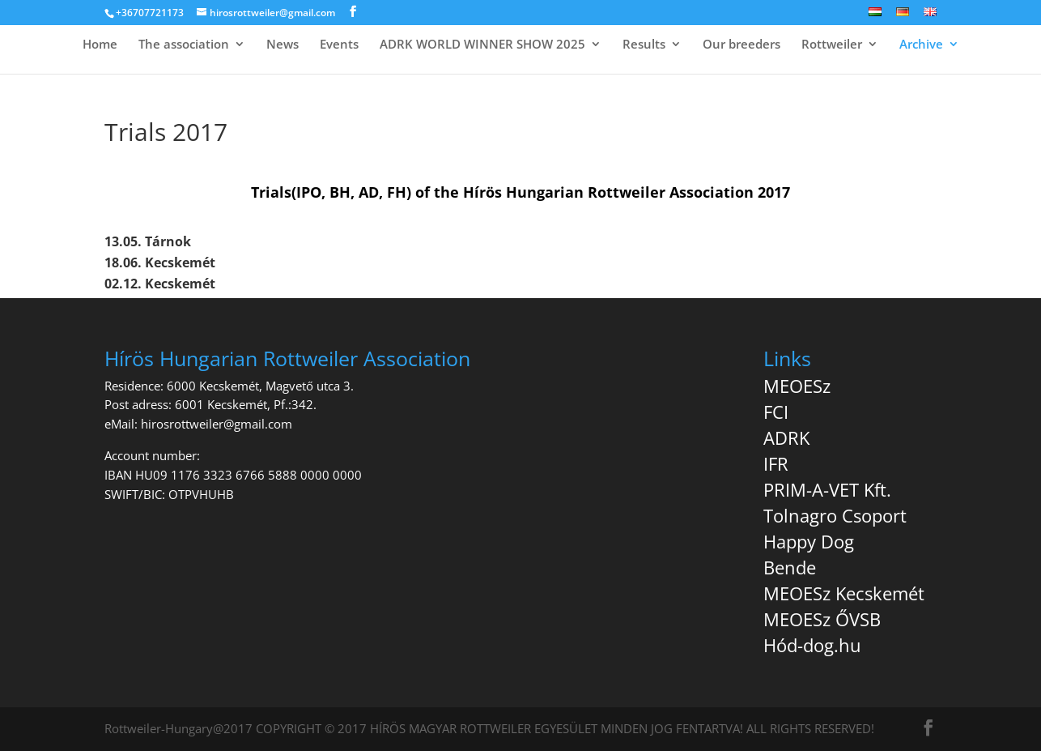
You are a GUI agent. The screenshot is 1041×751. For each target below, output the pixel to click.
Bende (789, 567)
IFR (775, 463)
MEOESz (797, 385)
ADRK (786, 437)
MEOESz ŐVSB (822, 619)
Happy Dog (808, 541)
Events (339, 45)
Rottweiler (831, 45)
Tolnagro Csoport (835, 515)
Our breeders (741, 45)
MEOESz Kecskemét (843, 593)
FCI (775, 411)
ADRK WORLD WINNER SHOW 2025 (482, 45)
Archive (921, 45)
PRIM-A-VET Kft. (827, 489)
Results (643, 45)
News (282, 45)
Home (100, 45)
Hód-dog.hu (812, 645)
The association (183, 45)
